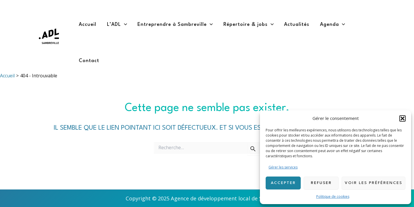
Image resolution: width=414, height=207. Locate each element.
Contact (89, 60)
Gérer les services (283, 167)
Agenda (332, 24)
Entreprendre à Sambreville (175, 24)
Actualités (296, 24)
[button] (402, 118)
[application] (124, 24)
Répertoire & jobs (248, 24)
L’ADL (117, 24)
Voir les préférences (373, 183)
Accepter (283, 183)
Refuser (321, 183)
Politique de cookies (332, 196)
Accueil (87, 24)
